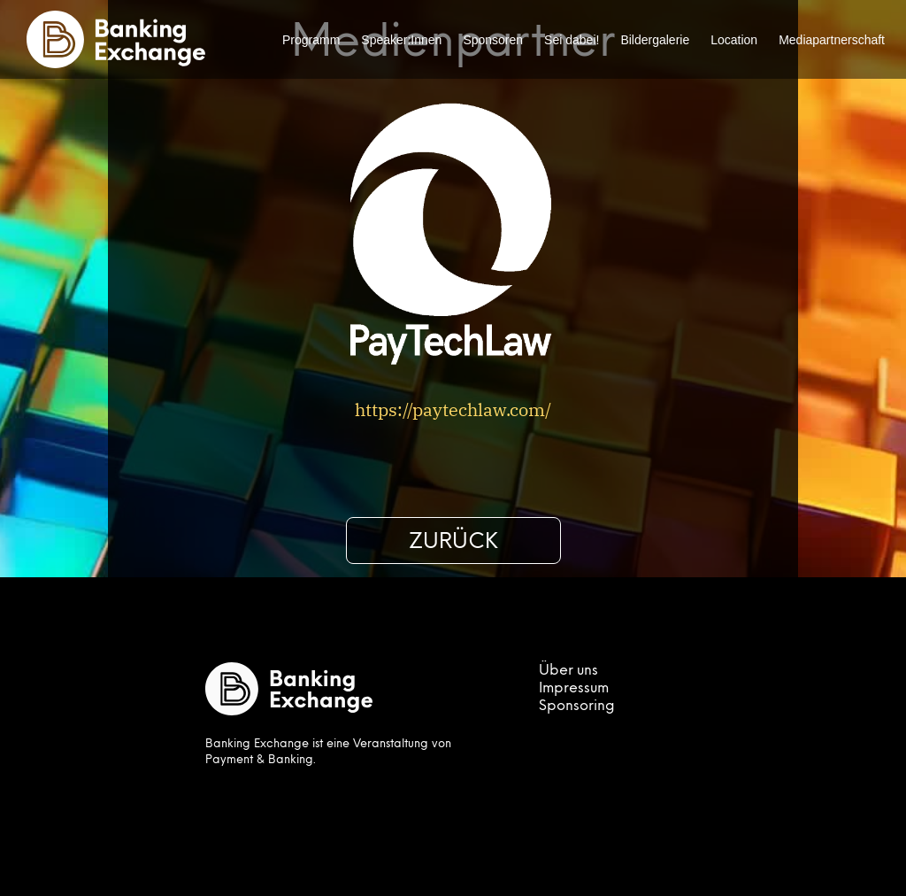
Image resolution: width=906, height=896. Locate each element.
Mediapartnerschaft (832, 40)
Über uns (568, 671)
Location (733, 40)
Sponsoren (493, 40)
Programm (311, 40)
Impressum (574, 689)
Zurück (453, 542)
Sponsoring (577, 706)
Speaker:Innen (401, 40)
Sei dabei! (571, 40)
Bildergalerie (654, 40)
